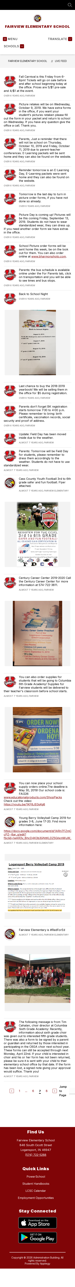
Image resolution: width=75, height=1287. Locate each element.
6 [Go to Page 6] (33, 1091)
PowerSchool (36, 1176)
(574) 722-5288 (35, 1155)
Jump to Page (63, 1091)
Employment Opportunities (36, 1198)
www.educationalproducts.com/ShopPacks (33, 797)
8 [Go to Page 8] (47, 1091)
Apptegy (45, 1263)
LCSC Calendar (35, 1190)
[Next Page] (55, 1091)
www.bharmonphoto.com (48, 256)
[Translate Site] (59, 39)
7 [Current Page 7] (40, 1091)
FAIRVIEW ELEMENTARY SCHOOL (27, 60)
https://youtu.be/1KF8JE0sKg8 (24, 804)
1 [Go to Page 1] (19, 1091)
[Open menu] (10, 39)
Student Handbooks (35, 1183)
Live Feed (61, 60)
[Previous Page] (12, 1091)
